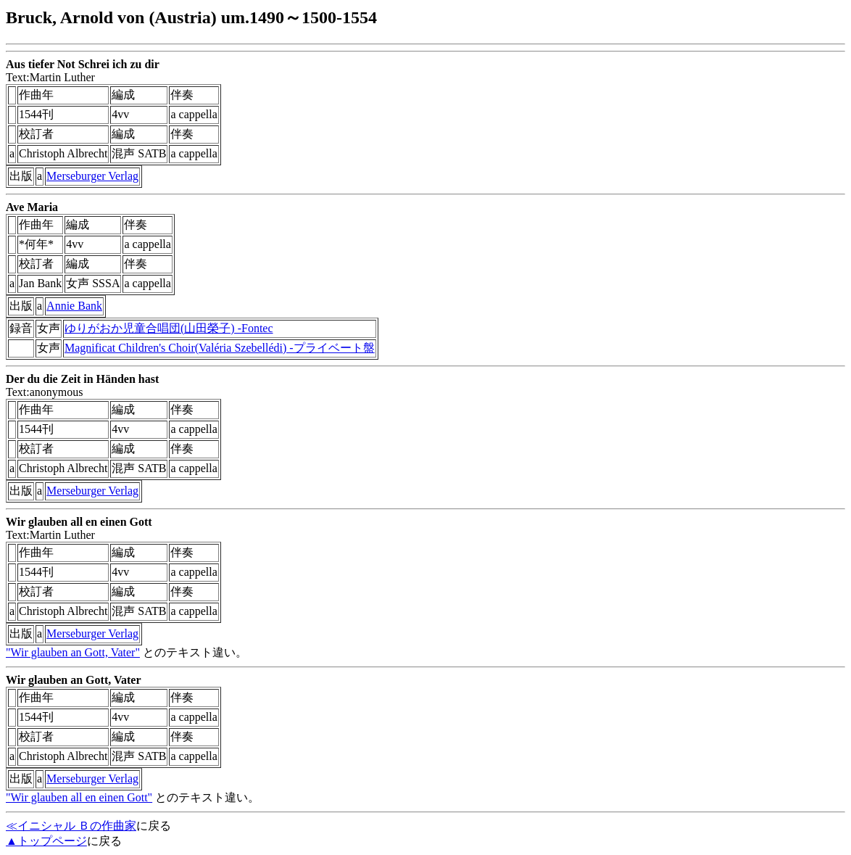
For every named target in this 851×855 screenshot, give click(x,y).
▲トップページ (46, 841)
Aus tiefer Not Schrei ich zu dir (82, 64)
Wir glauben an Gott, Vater (73, 680)
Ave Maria (32, 207)
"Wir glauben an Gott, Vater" (73, 652)
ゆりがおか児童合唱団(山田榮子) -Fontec (169, 328)
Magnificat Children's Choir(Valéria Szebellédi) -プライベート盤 (220, 348)
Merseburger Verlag (92, 176)
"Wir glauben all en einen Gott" (79, 797)
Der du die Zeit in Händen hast (82, 379)
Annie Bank (74, 306)
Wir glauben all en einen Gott (79, 522)
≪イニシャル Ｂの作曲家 (71, 825)
